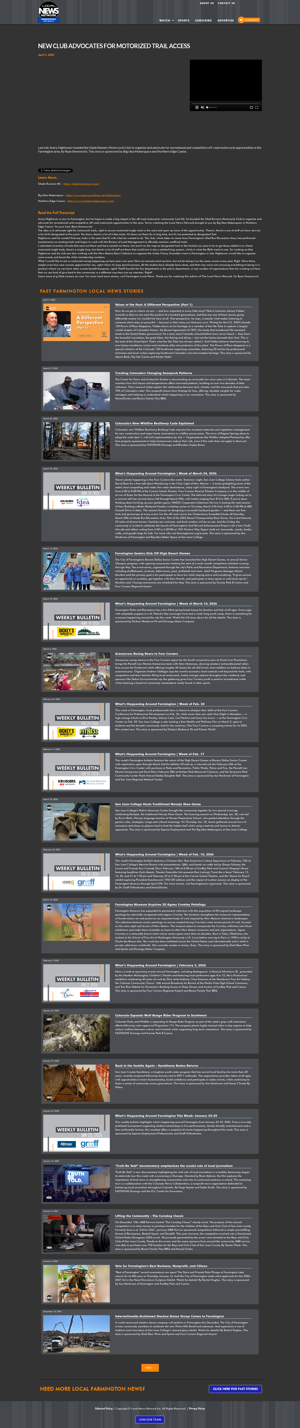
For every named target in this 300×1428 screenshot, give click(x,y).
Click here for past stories (235, 1389)
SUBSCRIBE (203, 20)
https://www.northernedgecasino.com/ (91, 200)
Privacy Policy (197, 1408)
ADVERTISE (226, 20)
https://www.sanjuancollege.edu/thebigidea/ (93, 195)
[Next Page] (150, 1368)
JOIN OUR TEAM (150, 1419)
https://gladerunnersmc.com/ (81, 183)
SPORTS (183, 20)
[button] (166, 20)
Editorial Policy (104, 1408)
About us (207, 3)
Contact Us (226, 3)
